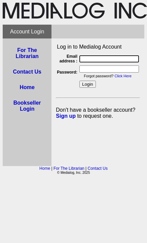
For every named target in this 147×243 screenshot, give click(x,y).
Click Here (123, 76)
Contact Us (98, 168)
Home (44, 168)
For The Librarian (68, 168)
